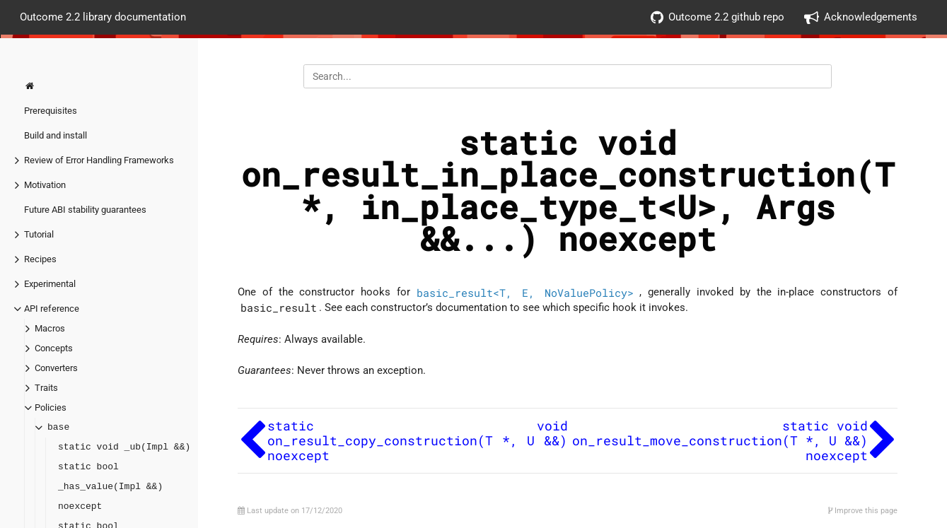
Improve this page (862, 510)
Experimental (50, 283)
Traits (46, 387)
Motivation (45, 185)
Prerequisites (50, 110)
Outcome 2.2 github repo (717, 17)
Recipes (40, 259)
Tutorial (39, 234)
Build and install (55, 135)
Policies (50, 407)
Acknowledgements (860, 17)
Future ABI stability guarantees (85, 209)
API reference (51, 308)
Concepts (54, 348)
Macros (50, 328)
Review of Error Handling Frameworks (99, 160)
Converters (56, 368)
